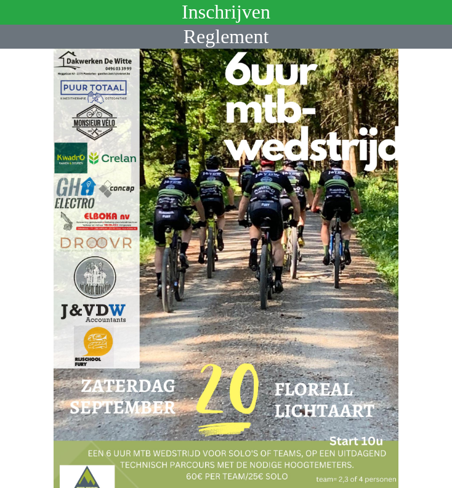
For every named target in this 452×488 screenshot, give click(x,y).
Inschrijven (226, 12)
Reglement (226, 36)
